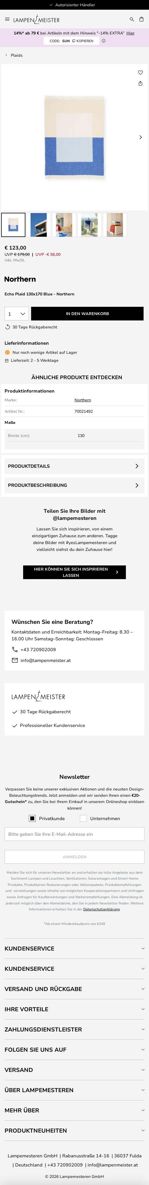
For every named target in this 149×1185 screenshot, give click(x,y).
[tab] (74, 948)
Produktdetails (29, 466)
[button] (13, 225)
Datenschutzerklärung (101, 909)
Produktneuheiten (36, 1130)
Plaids (17, 55)
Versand (19, 1070)
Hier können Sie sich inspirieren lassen (71, 572)
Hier (130, 33)
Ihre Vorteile (26, 1009)
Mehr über (22, 1110)
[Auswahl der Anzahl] (17, 313)
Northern (82, 400)
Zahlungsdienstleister (43, 1029)
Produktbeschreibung (37, 485)
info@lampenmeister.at (46, 660)
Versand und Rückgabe (43, 989)
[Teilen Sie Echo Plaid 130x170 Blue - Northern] (140, 83)
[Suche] (131, 19)
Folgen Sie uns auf (36, 1049)
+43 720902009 (38, 649)
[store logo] (40, 19)
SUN (71, 40)
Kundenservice (29, 948)
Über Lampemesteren (39, 1090)
